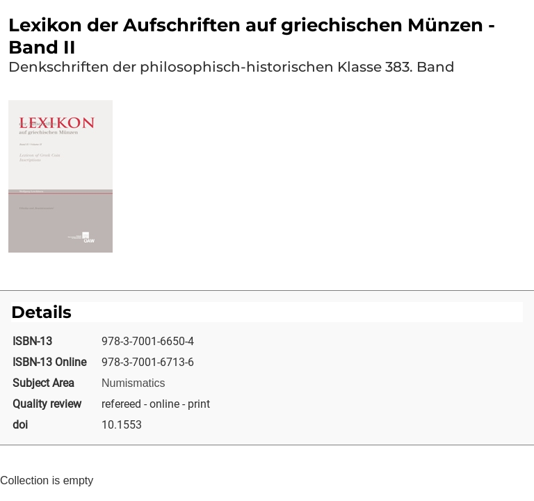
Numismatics (133, 383)
